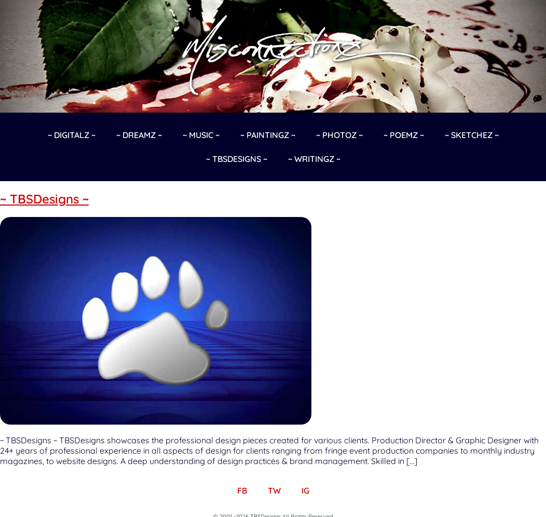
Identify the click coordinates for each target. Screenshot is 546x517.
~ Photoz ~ (339, 135)
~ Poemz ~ (404, 135)
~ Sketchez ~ (472, 135)
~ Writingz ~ (314, 159)
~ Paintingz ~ (267, 135)
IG (305, 490)
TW (274, 490)
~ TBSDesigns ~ (236, 159)
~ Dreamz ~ (139, 135)
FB (242, 490)
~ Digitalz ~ (71, 135)
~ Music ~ (201, 135)
